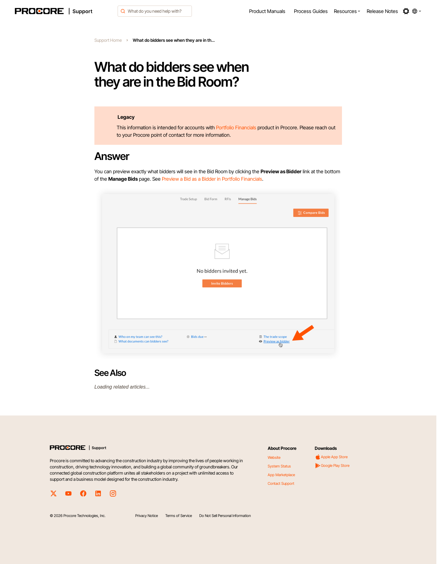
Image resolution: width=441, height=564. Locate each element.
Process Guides (311, 11)
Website (274, 457)
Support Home (108, 40)
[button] (347, 11)
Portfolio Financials (236, 127)
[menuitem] (267, 11)
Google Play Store (332, 466)
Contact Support (281, 483)
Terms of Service (178, 515)
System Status (279, 466)
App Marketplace (281, 474)
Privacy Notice (146, 515)
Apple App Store (331, 457)
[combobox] (155, 11)
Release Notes (382, 11)
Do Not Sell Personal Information (225, 515)
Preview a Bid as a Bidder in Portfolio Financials (212, 179)
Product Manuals (267, 11)
